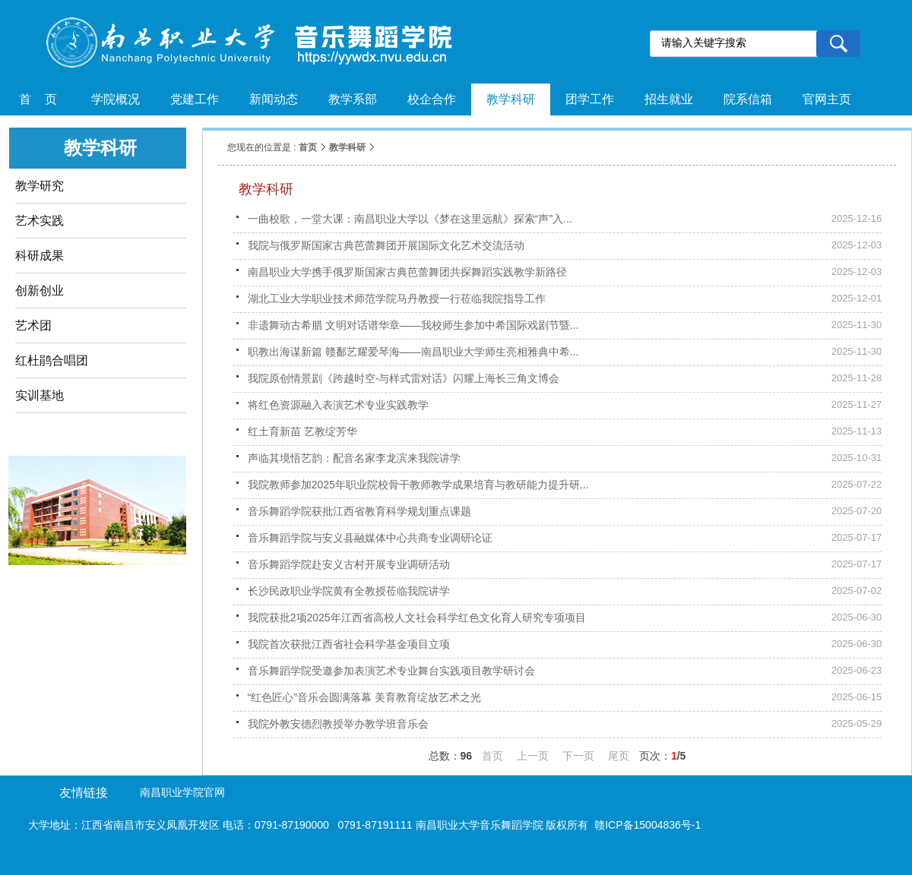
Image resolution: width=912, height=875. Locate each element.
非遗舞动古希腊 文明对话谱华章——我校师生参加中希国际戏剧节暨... (413, 325)
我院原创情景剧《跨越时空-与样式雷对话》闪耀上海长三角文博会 (404, 378)
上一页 (533, 756)
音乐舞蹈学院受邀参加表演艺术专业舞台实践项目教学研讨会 (391, 671)
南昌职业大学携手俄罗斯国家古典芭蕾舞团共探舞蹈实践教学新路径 (407, 272)
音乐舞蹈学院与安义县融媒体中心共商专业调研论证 (370, 538)
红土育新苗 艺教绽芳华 (302, 431)
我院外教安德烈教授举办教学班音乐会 (338, 724)
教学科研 (347, 147)
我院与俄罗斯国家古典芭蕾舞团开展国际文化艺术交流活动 (386, 245)
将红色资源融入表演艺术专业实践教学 (338, 405)
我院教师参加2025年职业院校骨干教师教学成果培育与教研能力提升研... (418, 485)
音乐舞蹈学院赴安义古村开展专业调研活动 (349, 564)
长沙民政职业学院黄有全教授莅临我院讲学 (349, 591)
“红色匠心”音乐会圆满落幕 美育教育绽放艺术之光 (364, 697)
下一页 (578, 756)
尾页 (618, 756)
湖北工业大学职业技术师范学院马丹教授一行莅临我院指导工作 (397, 298)
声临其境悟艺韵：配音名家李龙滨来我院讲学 (354, 458)
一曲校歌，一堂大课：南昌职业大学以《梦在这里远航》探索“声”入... (410, 219)
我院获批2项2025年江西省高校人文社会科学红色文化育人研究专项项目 (417, 617)
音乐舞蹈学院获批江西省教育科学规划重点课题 (359, 511)
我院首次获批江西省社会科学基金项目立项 (349, 644)
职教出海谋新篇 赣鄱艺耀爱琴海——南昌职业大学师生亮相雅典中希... (413, 352)
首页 (308, 147)
